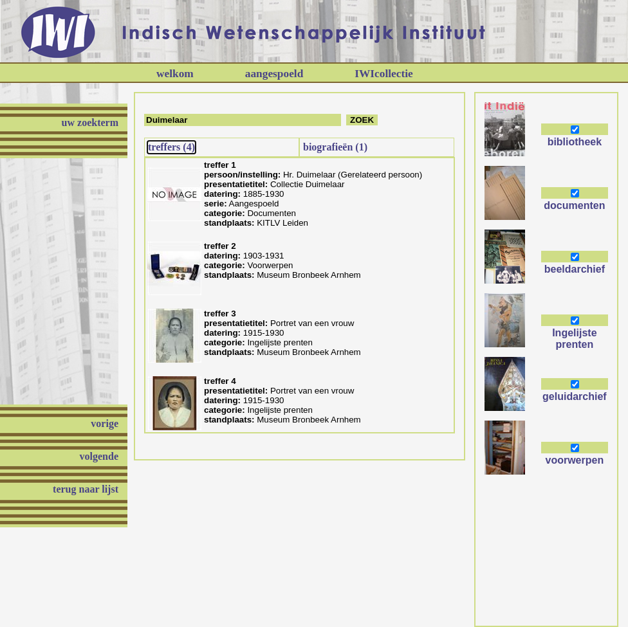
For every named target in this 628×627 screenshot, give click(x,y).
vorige (104, 423)
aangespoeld (274, 74)
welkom (175, 74)
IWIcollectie (383, 74)
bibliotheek (575, 141)
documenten (574, 205)
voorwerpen (575, 460)
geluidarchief (574, 396)
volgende (99, 456)
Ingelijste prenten (574, 338)
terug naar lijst (85, 489)
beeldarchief (574, 269)
